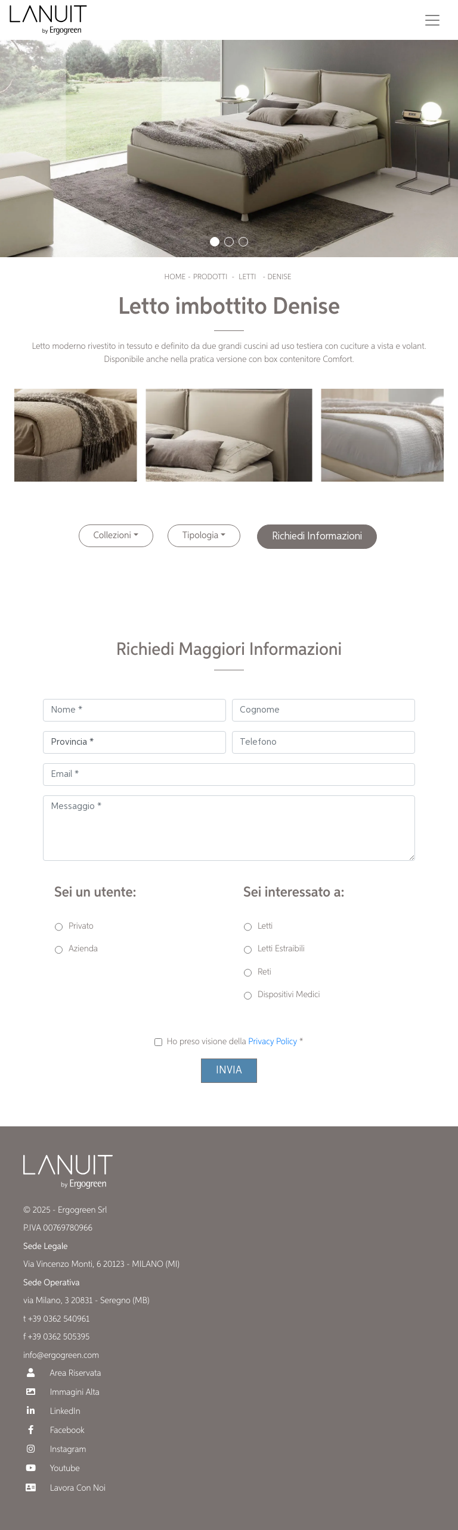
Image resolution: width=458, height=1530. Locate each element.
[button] (214, 241)
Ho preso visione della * (234, 1042)
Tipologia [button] (200, 536)
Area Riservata (62, 1373)
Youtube (51, 1468)
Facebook (54, 1430)
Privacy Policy (272, 1042)
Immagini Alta (61, 1392)
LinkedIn (52, 1411)
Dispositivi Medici (289, 995)
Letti (247, 277)
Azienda (83, 949)
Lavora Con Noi (64, 1488)
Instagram (54, 1449)
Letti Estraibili (281, 949)
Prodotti (210, 277)
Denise (279, 277)
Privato (81, 926)
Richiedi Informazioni (317, 536)
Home (175, 277)
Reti (264, 972)
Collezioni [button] (112, 536)
